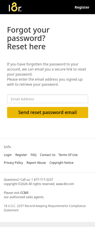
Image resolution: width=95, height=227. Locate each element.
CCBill (24, 193)
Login (8, 155)
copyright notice (61, 163)
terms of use (68, 155)
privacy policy (13, 163)
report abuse (36, 163)
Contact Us (47, 155)
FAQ (33, 155)
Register (82, 7)
